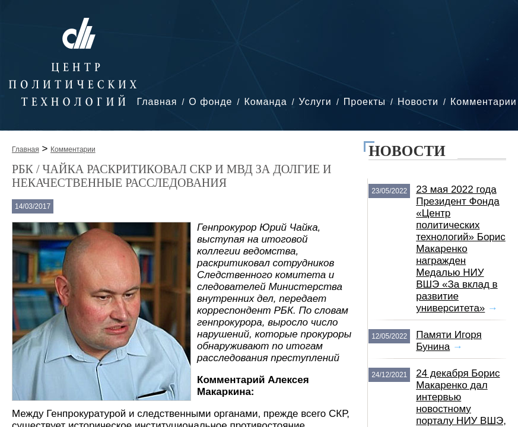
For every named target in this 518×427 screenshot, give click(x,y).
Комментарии (483, 102)
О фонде (210, 102)
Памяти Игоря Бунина (449, 340)
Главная (156, 102)
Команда (265, 102)
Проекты (365, 102)
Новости (418, 102)
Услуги (315, 102)
